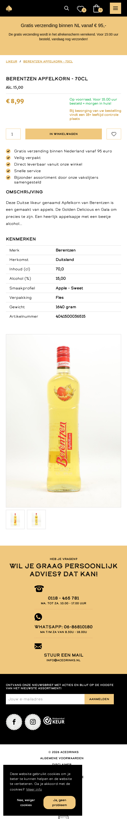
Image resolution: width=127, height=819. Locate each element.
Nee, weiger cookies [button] (26, 802)
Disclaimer (61, 764)
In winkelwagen (64, 134)
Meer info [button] (34, 789)
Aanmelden (99, 699)
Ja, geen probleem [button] (59, 802)
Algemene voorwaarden (62, 758)
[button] (66, 8)
